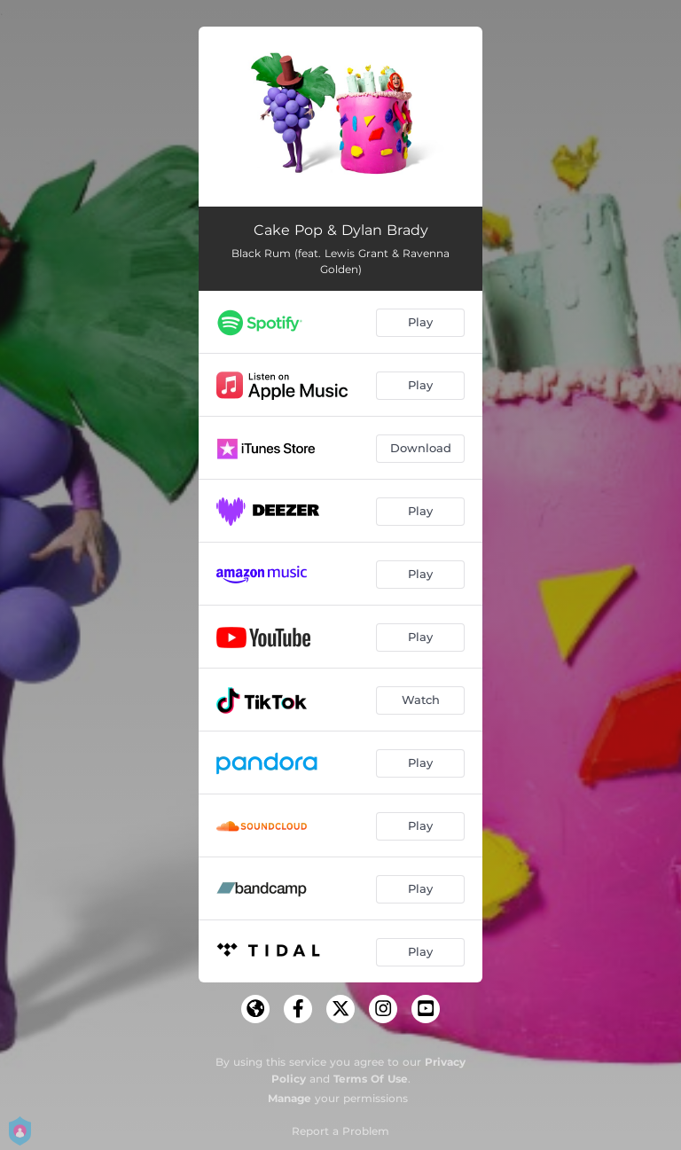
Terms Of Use (370, 1078)
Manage (289, 1098)
